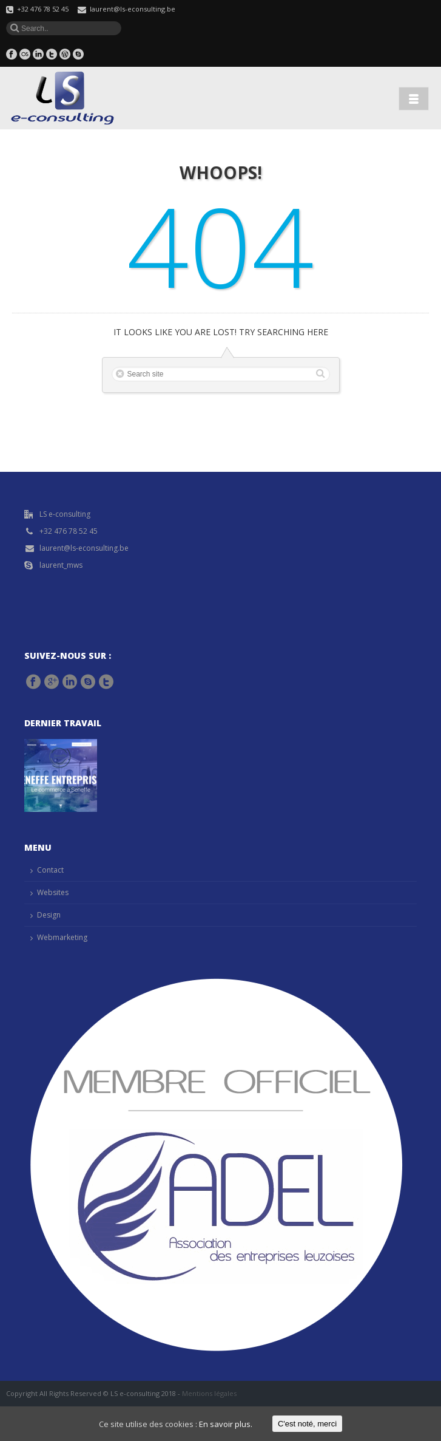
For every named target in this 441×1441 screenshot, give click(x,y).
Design (49, 915)
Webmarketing (62, 937)
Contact (50, 870)
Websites (53, 892)
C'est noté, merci (307, 1423)
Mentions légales (209, 1393)
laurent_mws (60, 565)
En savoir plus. (225, 1424)
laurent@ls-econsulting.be (132, 8)
